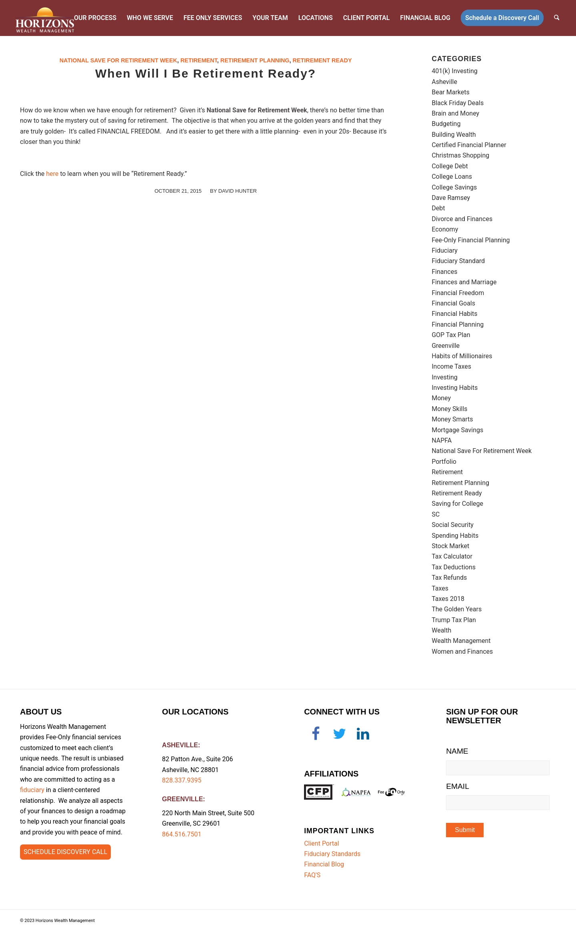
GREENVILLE (182, 799)
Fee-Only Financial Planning (471, 240)
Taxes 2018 (448, 599)
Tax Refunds (449, 577)
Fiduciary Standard (458, 261)
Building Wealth (454, 134)
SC (436, 514)
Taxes (440, 588)
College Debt (450, 166)
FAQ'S (312, 875)
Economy (445, 229)
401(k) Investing (455, 71)
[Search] (557, 18)
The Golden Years (457, 609)
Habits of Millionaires (462, 356)
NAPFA (442, 440)
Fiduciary (445, 250)
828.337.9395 (181, 780)
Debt (438, 208)
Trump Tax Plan (454, 620)
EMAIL (457, 786)
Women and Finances (462, 651)
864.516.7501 (181, 834)
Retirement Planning (255, 60)
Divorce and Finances (462, 219)
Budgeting (446, 124)
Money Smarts (452, 419)
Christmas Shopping (460, 155)
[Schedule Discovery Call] (65, 852)
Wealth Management (461, 641)
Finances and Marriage (464, 282)
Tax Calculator (452, 556)
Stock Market (450, 546)
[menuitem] (95, 18)
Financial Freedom (458, 293)
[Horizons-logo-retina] (45, 18)
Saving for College (457, 503)
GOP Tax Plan (451, 335)
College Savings (454, 187)
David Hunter (237, 191)
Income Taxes (451, 366)
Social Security (453, 525)
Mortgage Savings (457, 430)
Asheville (444, 82)
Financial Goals (453, 303)
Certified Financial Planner (469, 145)
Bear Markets (451, 92)
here (52, 174)
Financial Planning (458, 324)
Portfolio (444, 461)
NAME (457, 751)
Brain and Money (455, 113)
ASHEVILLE (180, 745)
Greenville (446, 345)
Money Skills (449, 409)
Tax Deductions (454, 567)
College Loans (452, 176)
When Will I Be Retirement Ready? (205, 73)
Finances (444, 271)
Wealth (441, 630)
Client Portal (321, 843)
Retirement (198, 60)
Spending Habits (455, 535)
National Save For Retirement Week (118, 60)
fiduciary (32, 790)
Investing (445, 377)
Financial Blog (324, 864)
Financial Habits (454, 313)
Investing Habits (455, 387)
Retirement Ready (322, 60)
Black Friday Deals (458, 103)
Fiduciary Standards (332, 854)
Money (441, 398)
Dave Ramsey (451, 198)
